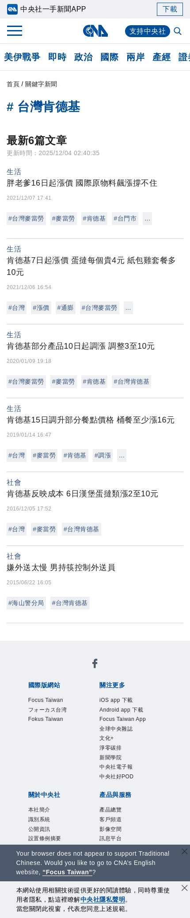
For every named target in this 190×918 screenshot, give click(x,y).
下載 (170, 9)
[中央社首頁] (95, 31)
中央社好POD (139, 731)
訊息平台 (138, 803)
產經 (161, 57)
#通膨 (65, 307)
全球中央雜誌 (91, 719)
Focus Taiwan (49, 671)
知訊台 (77, 815)
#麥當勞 (63, 218)
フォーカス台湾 (103, 671)
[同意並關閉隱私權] (185, 889)
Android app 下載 (105, 707)
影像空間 (105, 803)
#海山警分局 (26, 602)
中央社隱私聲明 (102, 899)
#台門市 (125, 218)
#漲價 (41, 307)
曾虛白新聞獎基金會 (61, 838)
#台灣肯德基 (131, 381)
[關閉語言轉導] (185, 852)
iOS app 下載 (48, 707)
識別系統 (73, 755)
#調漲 (103, 455)
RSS (138, 815)
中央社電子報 (89, 731)
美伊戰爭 (22, 57)
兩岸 (135, 57)
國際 (109, 57)
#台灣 (16, 307)
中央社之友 (109, 815)
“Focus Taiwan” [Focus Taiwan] (67, 872)
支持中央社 (147, 31)
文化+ (126, 719)
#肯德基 (94, 218)
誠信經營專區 (105, 767)
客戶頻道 (73, 803)
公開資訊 (105, 755)
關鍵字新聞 (41, 84)
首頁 (13, 84)
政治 (83, 57)
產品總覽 (40, 803)
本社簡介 (40, 755)
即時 (57, 57)
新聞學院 (48, 731)
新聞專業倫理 (56, 767)
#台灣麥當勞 (26, 218)
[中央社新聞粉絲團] (26, 648)
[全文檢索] (178, 32)
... (147, 218)
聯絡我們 (48, 779)
